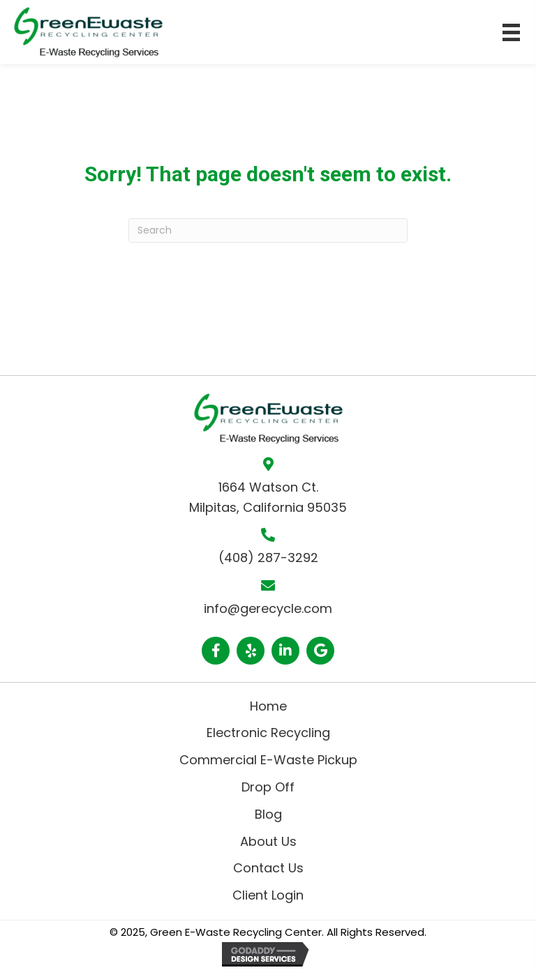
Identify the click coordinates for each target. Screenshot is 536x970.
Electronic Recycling (268, 732)
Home (268, 706)
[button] (216, 651)
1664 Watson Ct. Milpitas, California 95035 (268, 497)
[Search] (268, 230)
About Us (268, 841)
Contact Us (268, 868)
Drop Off (268, 787)
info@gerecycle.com (268, 608)
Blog (268, 814)
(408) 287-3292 (268, 557)
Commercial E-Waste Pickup (268, 759)
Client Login (268, 895)
